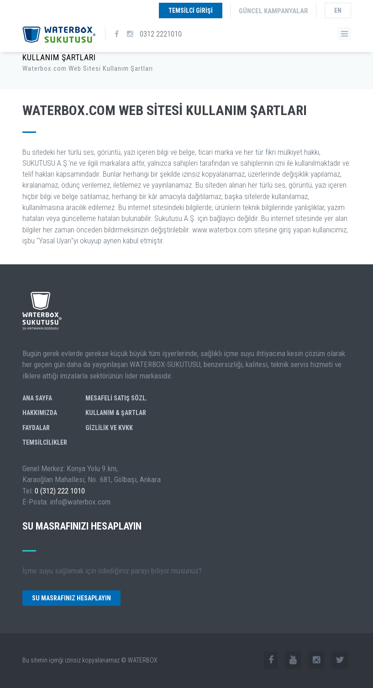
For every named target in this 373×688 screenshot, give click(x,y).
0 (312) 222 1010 (60, 490)
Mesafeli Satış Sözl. (116, 398)
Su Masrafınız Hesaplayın (71, 598)
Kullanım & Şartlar (115, 412)
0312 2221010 (161, 33)
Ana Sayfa (37, 398)
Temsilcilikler (44, 442)
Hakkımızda (39, 412)
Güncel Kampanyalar (273, 11)
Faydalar (36, 427)
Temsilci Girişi (190, 10)
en (337, 10)
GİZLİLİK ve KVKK (109, 427)
